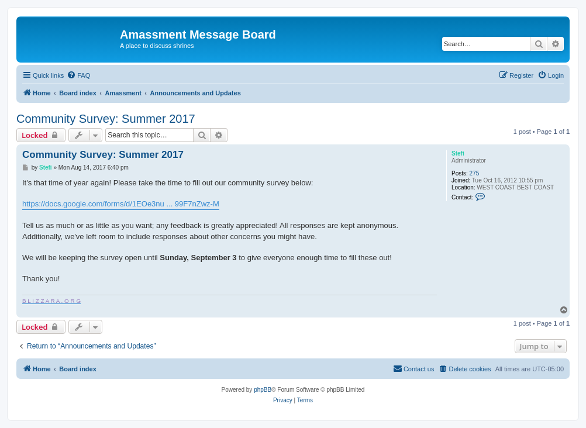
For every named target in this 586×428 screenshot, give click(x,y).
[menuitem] (78, 75)
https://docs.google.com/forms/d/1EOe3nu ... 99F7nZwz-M (120, 203)
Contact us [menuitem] (414, 368)
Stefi (457, 153)
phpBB (262, 389)
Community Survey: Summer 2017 (105, 118)
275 (475, 173)
